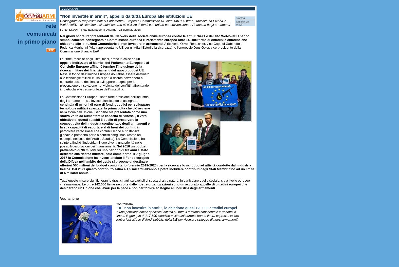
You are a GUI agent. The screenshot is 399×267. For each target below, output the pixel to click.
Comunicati (41, 34)
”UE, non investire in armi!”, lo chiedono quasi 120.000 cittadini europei (176, 208)
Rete (51, 26)
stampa (240, 18)
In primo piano (37, 42)
